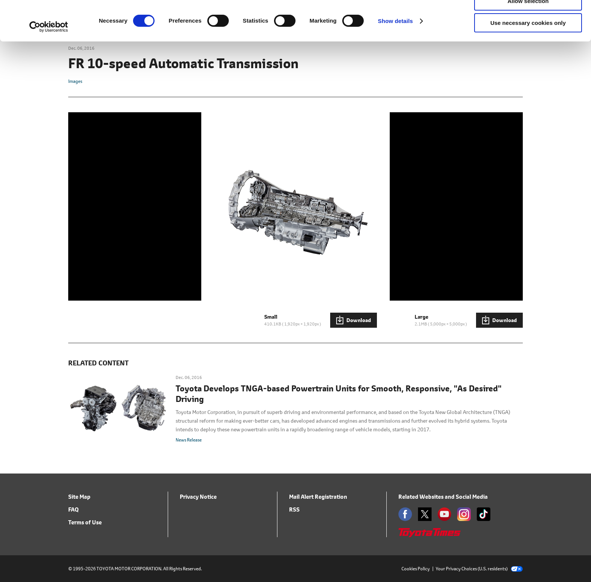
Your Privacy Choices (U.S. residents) (479, 568)
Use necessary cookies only (528, 63)
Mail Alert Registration (318, 497)
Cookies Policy (415, 568)
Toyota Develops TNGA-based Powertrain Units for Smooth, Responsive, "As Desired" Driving (338, 394)
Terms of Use (85, 522)
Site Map (79, 497)
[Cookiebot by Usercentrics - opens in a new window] (49, 66)
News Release (189, 440)
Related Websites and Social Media (443, 497)
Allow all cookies (528, 18)
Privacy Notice (198, 497)
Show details (395, 61)
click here (323, 36)
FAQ (73, 509)
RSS (294, 509)
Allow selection (527, 41)
